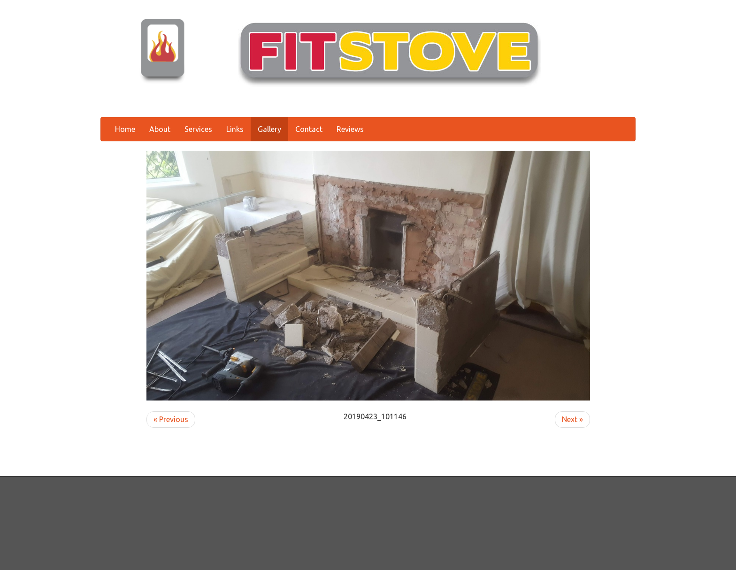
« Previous (170, 419)
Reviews (350, 129)
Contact (308, 129)
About (159, 129)
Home (125, 129)
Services (198, 129)
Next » (572, 419)
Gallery (269, 129)
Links (235, 129)
